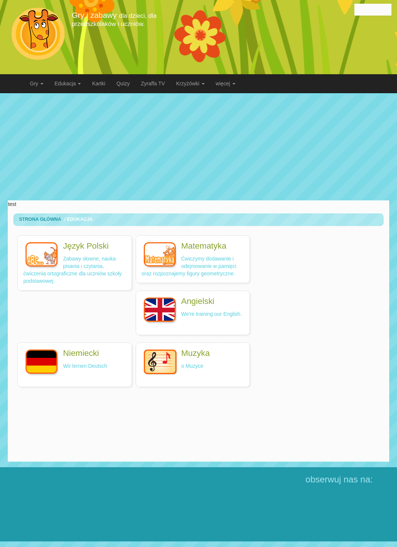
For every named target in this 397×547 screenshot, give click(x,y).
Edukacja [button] (67, 83)
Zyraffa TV (153, 83)
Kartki (98, 83)
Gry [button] (36, 83)
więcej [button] (225, 83)
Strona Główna (40, 219)
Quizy (123, 83)
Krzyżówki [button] (190, 83)
